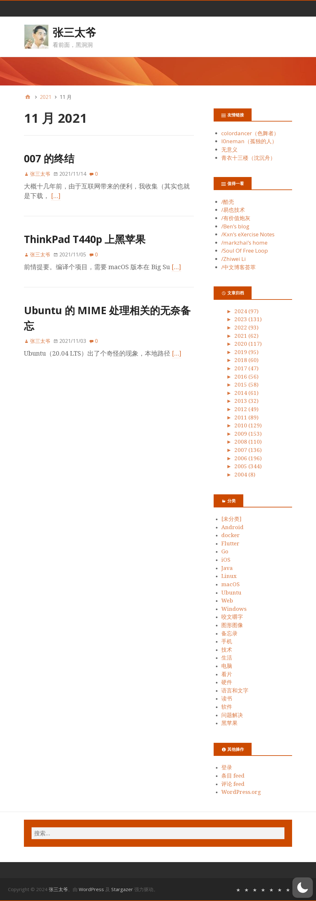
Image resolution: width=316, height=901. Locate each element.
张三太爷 (74, 32)
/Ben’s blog (235, 226)
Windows (233, 609)
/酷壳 (227, 201)
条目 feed (233, 775)
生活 (226, 657)
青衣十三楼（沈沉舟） (248, 157)
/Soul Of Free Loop (244, 250)
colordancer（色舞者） (250, 133)
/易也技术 (233, 209)
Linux (229, 576)
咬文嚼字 (232, 617)
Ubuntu (231, 592)
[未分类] (231, 519)
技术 (226, 649)
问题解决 (232, 715)
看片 (226, 674)
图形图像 (232, 625)
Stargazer (122, 889)
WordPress (91, 889)
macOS (230, 584)
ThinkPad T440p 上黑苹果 (84, 239)
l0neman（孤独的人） (249, 141)
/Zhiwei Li (233, 258)
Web (227, 600)
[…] (56, 196)
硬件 (226, 682)
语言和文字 (234, 690)
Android (232, 527)
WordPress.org (241, 792)
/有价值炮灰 (235, 218)
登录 (226, 767)
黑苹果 (229, 723)
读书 (226, 698)
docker (230, 535)
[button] (302, 887)
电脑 (226, 666)
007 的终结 (49, 158)
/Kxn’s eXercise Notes (248, 234)
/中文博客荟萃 (238, 267)
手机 (226, 641)
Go (224, 551)
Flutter (230, 543)
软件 (226, 707)
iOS (226, 560)
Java (227, 568)
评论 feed (233, 784)
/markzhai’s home (244, 242)
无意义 (229, 149)
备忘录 (229, 633)
